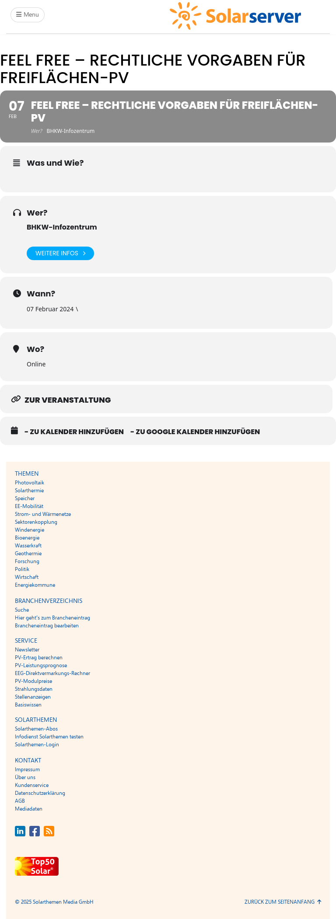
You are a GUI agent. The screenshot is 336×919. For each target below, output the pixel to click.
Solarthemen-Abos (36, 728)
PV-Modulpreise (33, 681)
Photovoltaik (29, 482)
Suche (22, 609)
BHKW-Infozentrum (62, 227)
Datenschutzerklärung (40, 793)
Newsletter (27, 649)
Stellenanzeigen (33, 696)
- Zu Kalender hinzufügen (74, 432)
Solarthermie (29, 490)
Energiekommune (35, 584)
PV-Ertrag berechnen (39, 657)
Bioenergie (27, 537)
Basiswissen (28, 704)
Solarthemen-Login (37, 744)
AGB (20, 800)
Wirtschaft (26, 577)
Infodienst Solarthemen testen (49, 736)
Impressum (27, 769)
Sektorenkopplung (36, 522)
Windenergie (29, 529)
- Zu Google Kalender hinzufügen (195, 432)
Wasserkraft (28, 545)
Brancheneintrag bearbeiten (47, 625)
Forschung (27, 561)
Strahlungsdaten (33, 689)
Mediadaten (28, 808)
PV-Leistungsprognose (41, 665)
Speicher (25, 498)
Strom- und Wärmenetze (43, 514)
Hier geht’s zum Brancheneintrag (52, 617)
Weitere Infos (60, 253)
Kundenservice (32, 785)
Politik (22, 569)
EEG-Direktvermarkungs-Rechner (52, 673)
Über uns (25, 777)
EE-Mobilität (29, 506)
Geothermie (28, 553)
